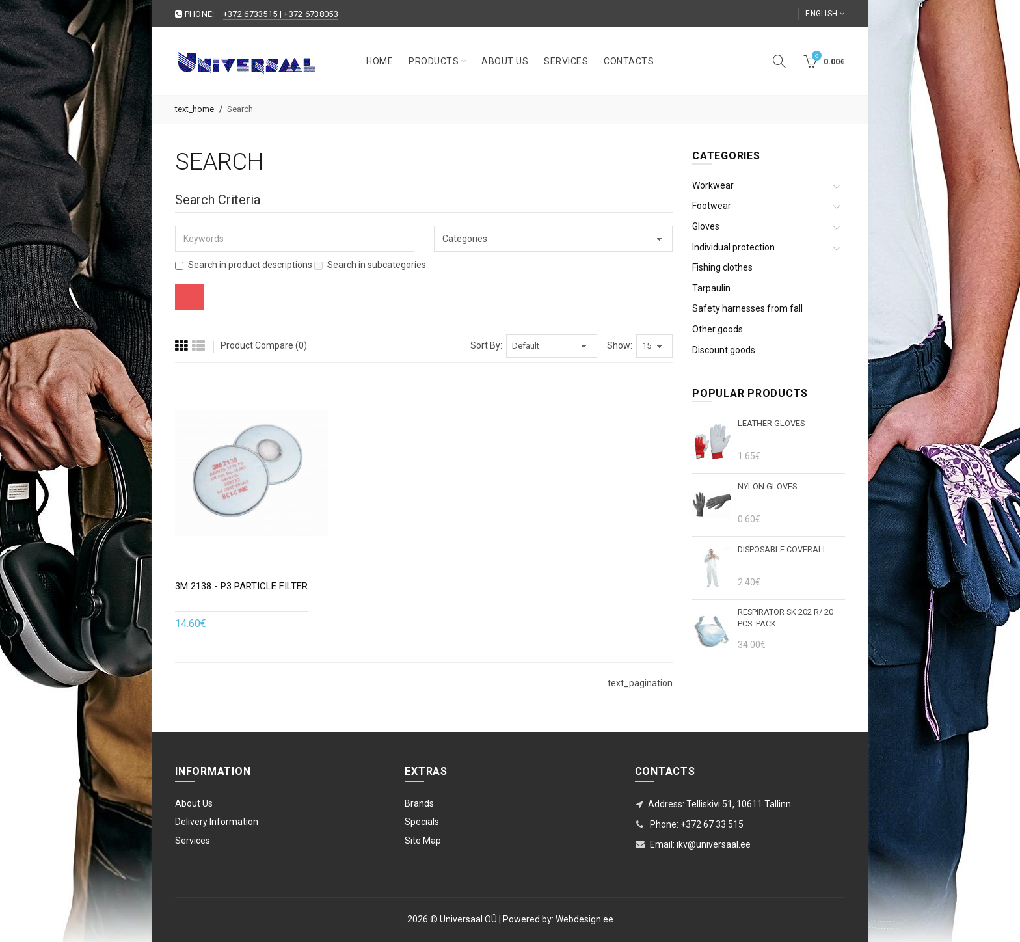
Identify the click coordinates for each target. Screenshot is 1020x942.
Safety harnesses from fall (747, 308)
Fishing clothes (722, 267)
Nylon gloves (767, 486)
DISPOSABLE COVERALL (782, 549)
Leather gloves (771, 423)
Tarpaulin (711, 288)
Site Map (423, 840)
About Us (194, 803)
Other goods (717, 329)
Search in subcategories (370, 265)
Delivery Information (216, 821)
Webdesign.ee (584, 919)
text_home (194, 109)
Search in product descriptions (243, 265)
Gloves (705, 226)
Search (240, 109)
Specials (422, 821)
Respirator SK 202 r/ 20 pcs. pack (785, 617)
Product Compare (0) (264, 345)
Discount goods (723, 350)
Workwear (713, 185)
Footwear (711, 205)
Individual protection (733, 247)
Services (192, 840)
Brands (419, 803)
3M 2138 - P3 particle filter (241, 586)
